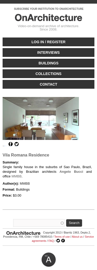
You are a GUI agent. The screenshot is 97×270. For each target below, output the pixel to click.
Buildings (48, 63)
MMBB (16, 176)
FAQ (51, 240)
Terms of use (62, 236)
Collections (48, 74)
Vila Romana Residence (26, 155)
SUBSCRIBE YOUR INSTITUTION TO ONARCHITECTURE (49, 9)
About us (77, 236)
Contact (48, 84)
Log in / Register (48, 42)
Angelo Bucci (71, 172)
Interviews (48, 52)
